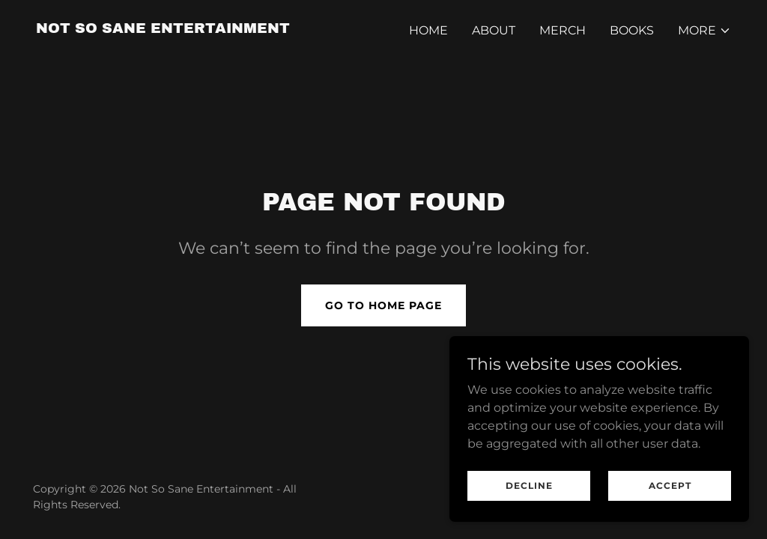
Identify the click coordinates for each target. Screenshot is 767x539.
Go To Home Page (383, 305)
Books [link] (632, 30)
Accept (670, 485)
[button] (704, 31)
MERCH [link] (562, 30)
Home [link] (428, 30)
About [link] (493, 30)
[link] (163, 29)
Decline (529, 485)
